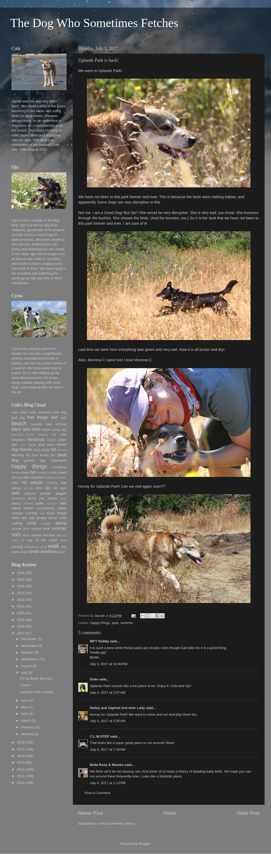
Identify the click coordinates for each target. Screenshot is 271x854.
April (24, 714)
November (29, 646)
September (29, 659)
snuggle (46, 523)
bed (49, 424)
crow (23, 444)
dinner (61, 445)
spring (60, 523)
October (27, 652)
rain (63, 503)
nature (16, 488)
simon (53, 518)
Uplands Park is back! (37, 692)
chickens (18, 440)
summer (126, 623)
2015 (21, 749)
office (39, 488)
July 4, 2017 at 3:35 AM (107, 721)
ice (49, 472)
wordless (49, 551)
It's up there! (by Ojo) (36, 678)
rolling (61, 508)
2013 (21, 762)
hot (33, 472)
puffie (40, 503)
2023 (21, 593)
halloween (58, 460)
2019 (21, 620)
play (42, 498)
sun (16, 534)
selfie (16, 518)
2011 (21, 776)
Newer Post (90, 813)
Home (169, 813)
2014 (21, 756)
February (28, 727)
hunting (41, 472)
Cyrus (32, 445)
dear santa (46, 445)
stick (46, 529)
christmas (36, 439)
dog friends (22, 449)
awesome (44, 412)
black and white (26, 429)
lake (26, 477)
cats (63, 434)
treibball (29, 546)
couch (51, 440)
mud (15, 483)
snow (32, 523)
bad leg (18, 417)
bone (46, 429)
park (115, 623)
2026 (21, 573)
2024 (21, 586)
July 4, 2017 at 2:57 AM (107, 692)
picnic (32, 498)
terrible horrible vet (46, 535)
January (27, 734)
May (24, 707)
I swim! (25, 685)
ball (54, 417)
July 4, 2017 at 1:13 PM (108, 783)
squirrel (36, 529)
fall (53, 449)
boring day (59, 429)
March (26, 721)
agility (15, 412)
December (29, 639)
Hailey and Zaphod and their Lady (117, 708)
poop (63, 498)
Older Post (248, 813)
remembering (45, 508)
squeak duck (21, 529)
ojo (48, 487)
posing (16, 503)
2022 (21, 600)
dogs (37, 450)
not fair (28, 488)
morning (49, 477)
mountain (60, 477)
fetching (18, 455)
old (55, 488)
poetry (53, 498)
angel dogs (28, 412)
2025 (21, 579)
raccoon (52, 503)
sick (24, 518)
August (26, 666)
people (45, 493)
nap (63, 483)
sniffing (17, 523)
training (17, 547)
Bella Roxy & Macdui (107, 765)
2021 (21, 606)
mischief (37, 477)
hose (25, 472)
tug (37, 546)
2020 (21, 613)
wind (15, 552)
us (45, 547)
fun (53, 455)
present (28, 503)
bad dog (59, 412)
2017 (21, 633)
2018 (21, 626)
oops (63, 488)
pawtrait (30, 493)
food (35, 455)
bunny (30, 434)
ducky (45, 450)
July (24, 673)
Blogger (145, 844)
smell (62, 518)
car (54, 434)
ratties (16, 508)
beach (19, 423)
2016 (21, 742)
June (24, 700)
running (31, 513)
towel (63, 540)
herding (16, 472)
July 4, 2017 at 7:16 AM (107, 749)
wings (24, 552)
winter (33, 551)
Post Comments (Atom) (117, 823)
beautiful (36, 424)
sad (42, 513)
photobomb (18, 498)
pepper (61, 493)
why (63, 547)
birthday (60, 424)
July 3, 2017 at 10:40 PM (108, 664)
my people (32, 482)
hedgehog (59, 467)
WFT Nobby (99, 641)
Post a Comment (97, 793)
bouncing (17, 434)
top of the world (42, 540)
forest (44, 455)
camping (43, 434)
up (41, 546)
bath (63, 417)
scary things (56, 513)
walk (53, 546)
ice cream (58, 472)
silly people (38, 518)
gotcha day (35, 460)
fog (28, 455)
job (14, 477)
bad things (37, 417)
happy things (100, 623)
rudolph (17, 513)
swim (26, 535)
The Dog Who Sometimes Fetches (94, 23)
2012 (21, 769)
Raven (28, 508)
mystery (52, 483)
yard (61, 552)
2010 (21, 783)
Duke (94, 679)
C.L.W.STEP (99, 736)
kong (19, 477)
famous (62, 449)
